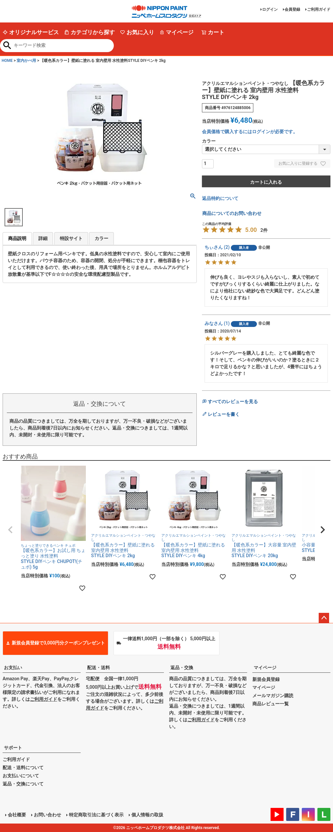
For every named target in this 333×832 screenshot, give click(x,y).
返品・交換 (181, 667)
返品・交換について (23, 783)
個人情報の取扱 (147, 814)
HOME (7, 60)
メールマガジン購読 (272, 695)
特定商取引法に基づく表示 (96, 814)
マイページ (176, 32)
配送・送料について (23, 767)
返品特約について (220, 198)
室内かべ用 (26, 60)
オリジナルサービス (31, 32)
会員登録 (292, 9)
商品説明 (17, 238)
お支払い (13, 667)
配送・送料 (98, 667)
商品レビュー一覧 (270, 703)
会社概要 (17, 814)
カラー (101, 238)
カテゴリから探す (89, 32)
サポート (13, 747)
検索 (7, 46)
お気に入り (137, 32)
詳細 (42, 238)
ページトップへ (324, 618)
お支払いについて (21, 775)
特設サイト (71, 238)
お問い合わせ (47, 814)
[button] (10, 530)
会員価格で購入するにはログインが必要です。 (250, 131)
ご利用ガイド (318, 9)
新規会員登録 (266, 679)
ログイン (270, 9)
